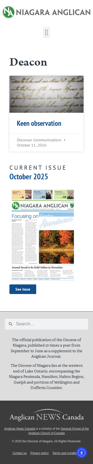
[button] (46, 32)
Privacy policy (40, 453)
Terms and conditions (66, 453)
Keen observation (39, 123)
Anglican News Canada (19, 428)
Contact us (19, 453)
